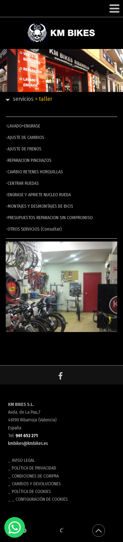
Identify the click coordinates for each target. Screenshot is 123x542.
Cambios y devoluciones (36, 483)
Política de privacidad (34, 468)
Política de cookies (31, 491)
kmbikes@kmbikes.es (28, 443)
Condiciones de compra (35, 476)
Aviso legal (23, 460)
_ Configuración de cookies (40, 499)
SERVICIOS (23, 98)
